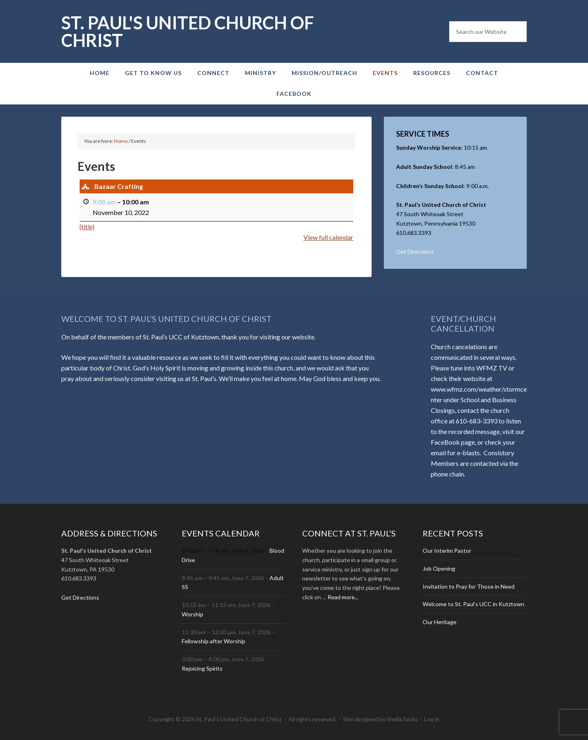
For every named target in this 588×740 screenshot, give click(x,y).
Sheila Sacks (402, 719)
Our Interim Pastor (447, 550)
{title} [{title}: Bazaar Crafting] (87, 226)
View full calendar (328, 237)
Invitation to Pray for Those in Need (468, 586)
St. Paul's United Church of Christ (187, 31)
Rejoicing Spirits (202, 668)
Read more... (343, 597)
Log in (431, 719)
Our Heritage (440, 621)
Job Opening (439, 568)
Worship (192, 614)
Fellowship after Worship (213, 641)
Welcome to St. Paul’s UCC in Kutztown (473, 603)
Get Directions (415, 251)
